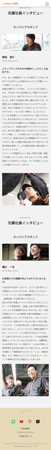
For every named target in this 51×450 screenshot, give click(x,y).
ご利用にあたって (25, 436)
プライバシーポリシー (25, 432)
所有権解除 (25, 428)
